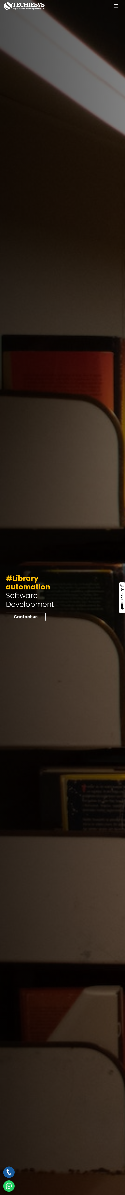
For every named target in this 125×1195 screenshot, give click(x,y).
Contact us (26, 617)
